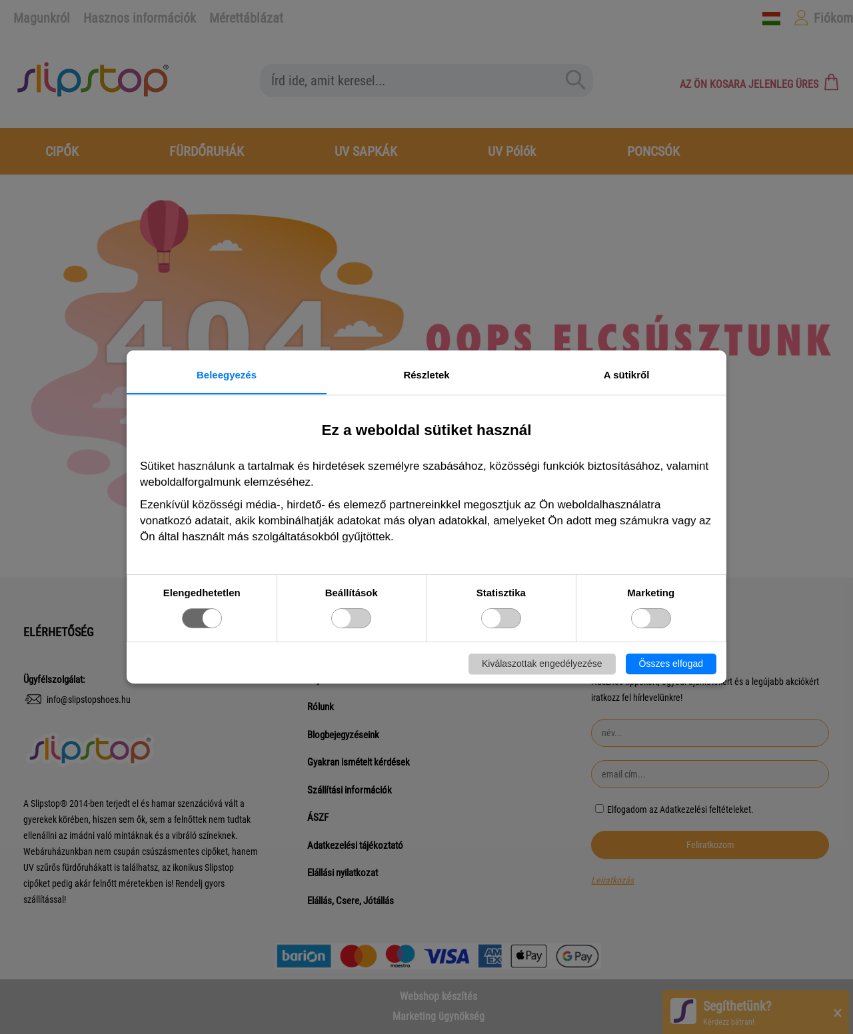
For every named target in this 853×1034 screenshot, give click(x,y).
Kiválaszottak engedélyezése (542, 663)
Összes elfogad (671, 663)
